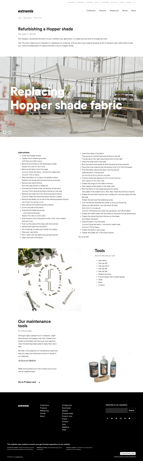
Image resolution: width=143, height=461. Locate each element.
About (133, 11)
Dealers (97, 2)
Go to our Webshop (27, 360)
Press (64, 430)
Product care (114, 2)
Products (102, 11)
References (114, 11)
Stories (124, 11)
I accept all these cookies (128, 453)
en (134, 2)
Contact (122, 2)
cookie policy (19, 457)
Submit (131, 410)
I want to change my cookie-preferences (125, 456)
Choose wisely (67, 413)
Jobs (63, 424)
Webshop (128, 2)
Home (19, 18)
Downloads (89, 2)
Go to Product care (29, 382)
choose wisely (105, 2)
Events (64, 419)
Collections (90, 11)
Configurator (71, 2)
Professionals (80, 2)
